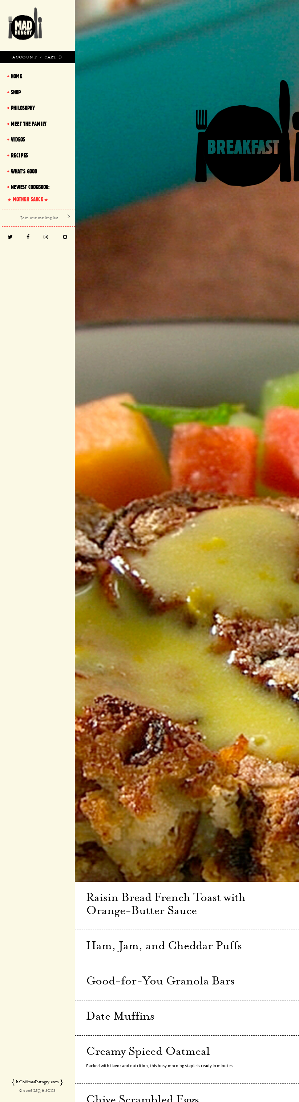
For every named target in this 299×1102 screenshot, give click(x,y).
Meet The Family (29, 123)
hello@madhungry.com (37, 1081)
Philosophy (23, 107)
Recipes (19, 155)
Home (16, 76)
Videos (18, 139)
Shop (16, 92)
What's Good (24, 171)
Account (24, 57)
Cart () (53, 57)
